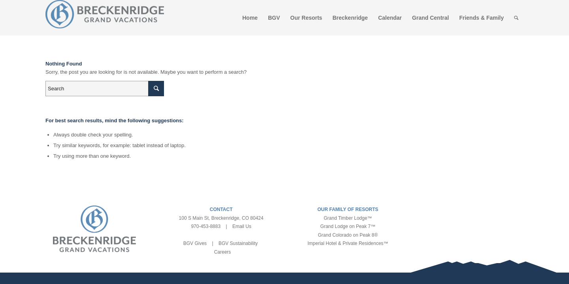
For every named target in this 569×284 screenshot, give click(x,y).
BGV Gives (195, 243)
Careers (222, 252)
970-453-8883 (205, 226)
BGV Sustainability (238, 243)
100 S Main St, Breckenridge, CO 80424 (221, 218)
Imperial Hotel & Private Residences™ (347, 243)
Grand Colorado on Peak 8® (348, 235)
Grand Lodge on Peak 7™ (347, 226)
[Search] (516, 18)
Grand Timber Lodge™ (348, 218)
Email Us (241, 226)
